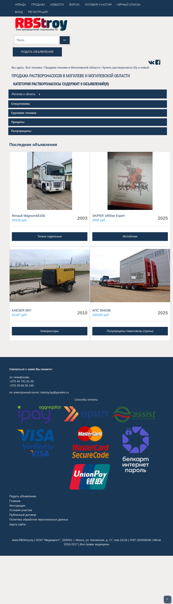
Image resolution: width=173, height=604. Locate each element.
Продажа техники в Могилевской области (72, 67)
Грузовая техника (23, 113)
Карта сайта (17, 524)
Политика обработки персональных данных (38, 519)
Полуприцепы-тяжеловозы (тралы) (130, 331)
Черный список (129, 4)
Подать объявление (37, 51)
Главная (14, 501)
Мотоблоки (130, 236)
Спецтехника (20, 103)
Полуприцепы (21, 131)
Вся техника (34, 67)
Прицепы (17, 122)
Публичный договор (22, 514)
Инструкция (17, 505)
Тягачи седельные (49, 236)
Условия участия (20, 510)
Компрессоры (49, 331)
